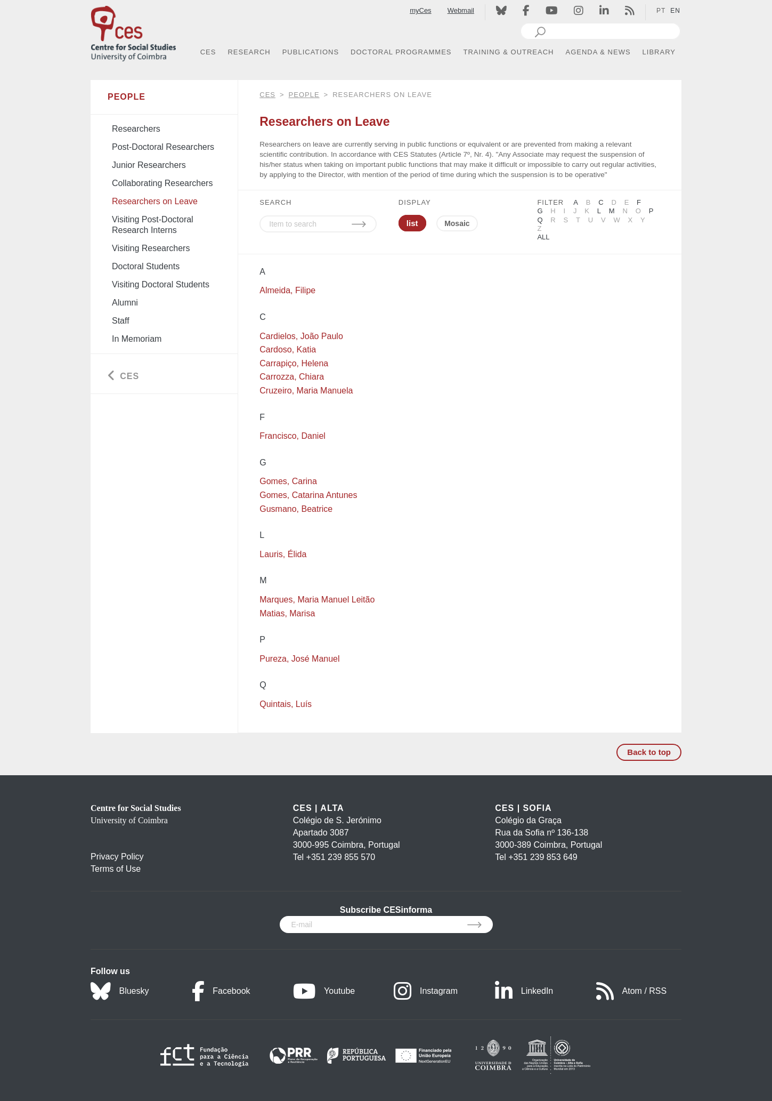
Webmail (461, 10)
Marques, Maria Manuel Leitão (317, 599)
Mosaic (456, 223)
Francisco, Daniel (292, 435)
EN (675, 10)
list (412, 223)
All (543, 237)
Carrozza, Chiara (291, 376)
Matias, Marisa (287, 613)
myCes (420, 10)
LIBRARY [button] (659, 52)
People (304, 95)
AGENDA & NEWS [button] (598, 52)
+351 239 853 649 (542, 857)
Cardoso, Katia (287, 349)
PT (660, 10)
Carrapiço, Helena (293, 363)
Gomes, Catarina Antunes (308, 495)
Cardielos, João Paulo (301, 336)
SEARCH (275, 202)
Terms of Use (116, 868)
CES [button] (208, 52)
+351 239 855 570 (340, 857)
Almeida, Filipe (287, 290)
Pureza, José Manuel (299, 658)
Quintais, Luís (285, 704)
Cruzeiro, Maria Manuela (306, 390)
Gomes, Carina (288, 481)
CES (267, 95)
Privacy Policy (117, 856)
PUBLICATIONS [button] (310, 52)
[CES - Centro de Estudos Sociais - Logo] (133, 31)
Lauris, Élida (282, 554)
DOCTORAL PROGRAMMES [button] (401, 52)
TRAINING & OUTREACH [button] (509, 52)
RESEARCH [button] (248, 52)
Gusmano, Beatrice (295, 508)
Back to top (649, 752)
